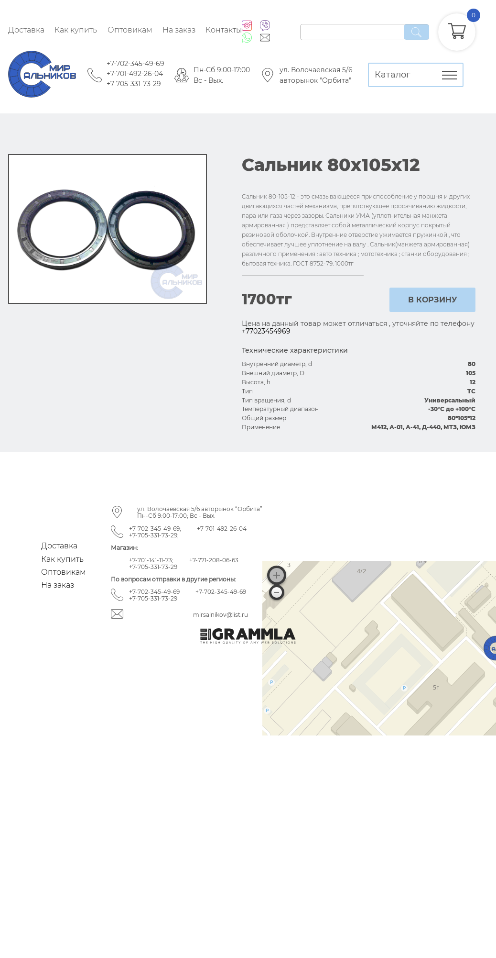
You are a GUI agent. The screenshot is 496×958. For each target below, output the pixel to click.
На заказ (178, 29)
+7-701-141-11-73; (151, 560)
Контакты (223, 29)
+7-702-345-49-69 (135, 63)
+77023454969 (266, 331)
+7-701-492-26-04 (135, 74)
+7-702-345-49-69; (155, 528)
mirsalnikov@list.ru (220, 614)
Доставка (26, 29)
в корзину (432, 299)
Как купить (75, 29)
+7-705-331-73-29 (134, 84)
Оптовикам (130, 29)
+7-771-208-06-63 (213, 560)
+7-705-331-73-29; (154, 535)
